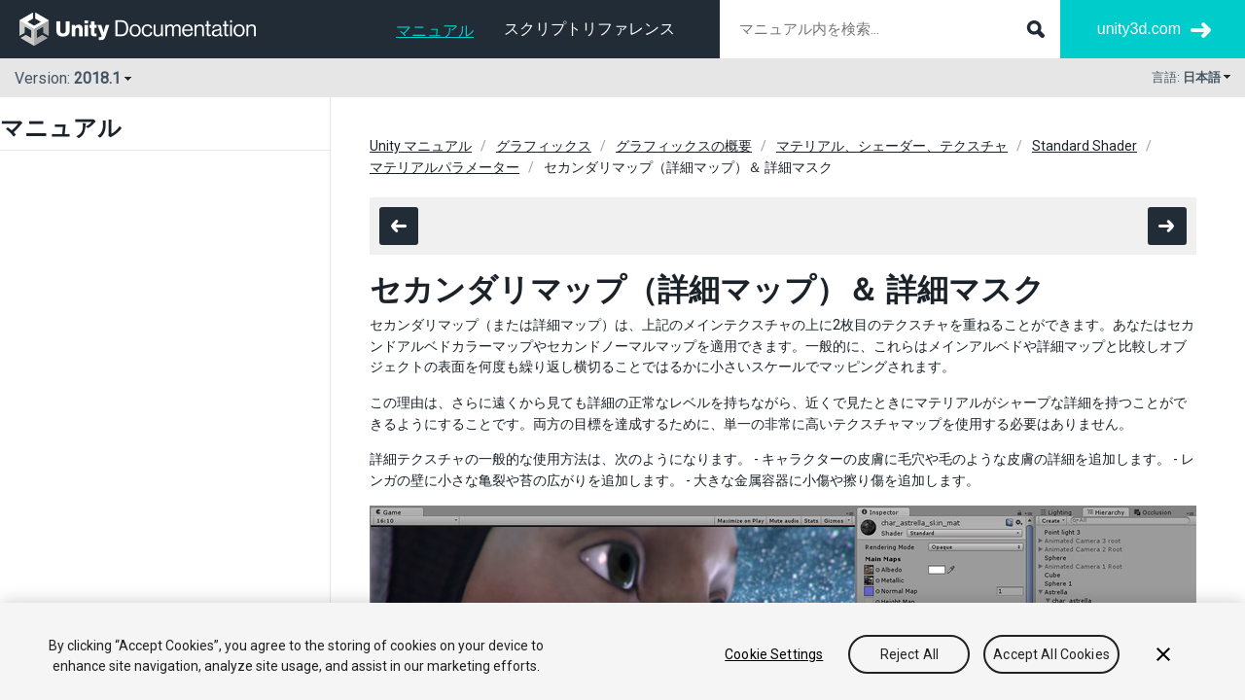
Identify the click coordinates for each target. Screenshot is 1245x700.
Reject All (909, 654)
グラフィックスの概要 (684, 146)
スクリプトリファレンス (589, 28)
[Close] (1163, 654)
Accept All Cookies (1051, 654)
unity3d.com (1139, 28)
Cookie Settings (774, 654)
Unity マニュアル (421, 146)
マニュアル (435, 30)
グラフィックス (543, 146)
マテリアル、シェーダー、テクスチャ (892, 146)
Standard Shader (1084, 146)
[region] (622, 651)
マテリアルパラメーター (444, 167)
